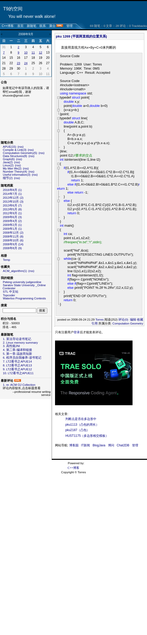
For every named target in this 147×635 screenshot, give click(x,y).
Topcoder (9, 295)
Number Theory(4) (15, 171)
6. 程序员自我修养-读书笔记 (22, 357)
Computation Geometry (127, 323)
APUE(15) (9, 146)
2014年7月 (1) (12, 193)
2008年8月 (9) (12, 248)
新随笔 (31, 26)
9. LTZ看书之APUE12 (17, 369)
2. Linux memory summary (20, 342)
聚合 (52, 26)
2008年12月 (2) (13, 232)
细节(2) (8, 178)
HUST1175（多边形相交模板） (87, 436)
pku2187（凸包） (77, 430)
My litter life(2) (12, 168)
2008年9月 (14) (13, 244)
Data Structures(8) (15, 156)
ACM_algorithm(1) (15, 270)
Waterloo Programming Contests (24, 298)
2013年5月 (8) (12, 209)
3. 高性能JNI (11, 346)
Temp (6, 259)
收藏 (140, 319)
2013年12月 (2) (13, 197)
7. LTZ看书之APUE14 (17, 361)
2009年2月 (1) (12, 224)
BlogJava (98, 445)
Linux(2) (8, 165)
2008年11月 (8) (13, 236)
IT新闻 (85, 445)
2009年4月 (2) (12, 221)
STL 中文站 (10, 291)
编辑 (133, 319)
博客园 (74, 445)
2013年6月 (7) (12, 205)
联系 (43, 26)
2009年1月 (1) (12, 228)
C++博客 (8, 26)
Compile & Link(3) (14, 149)
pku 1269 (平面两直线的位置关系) (81, 36)
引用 (94, 323)
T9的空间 (12, 8)
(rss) (21, 146)
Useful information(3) (16, 174)
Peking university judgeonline (22, 282)
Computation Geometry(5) (20, 152)
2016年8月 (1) (12, 189)
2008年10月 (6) (13, 240)
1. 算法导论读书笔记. (17, 339)
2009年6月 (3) (12, 217)
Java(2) (8, 162)
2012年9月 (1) (12, 213)
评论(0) (123, 319)
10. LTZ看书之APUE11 (18, 373)
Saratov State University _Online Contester (24, 287)
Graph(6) (9, 159)
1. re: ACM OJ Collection (19, 384)
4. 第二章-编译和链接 (17, 349)
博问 (111, 445)
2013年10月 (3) (13, 201)
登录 (77, 332)
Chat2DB (123, 445)
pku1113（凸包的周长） (82, 424)
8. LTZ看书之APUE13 (17, 365)
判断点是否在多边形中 (80, 419)
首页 (20, 26)
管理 (69, 26)
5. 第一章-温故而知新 (17, 353)
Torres (99, 319)
